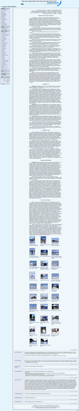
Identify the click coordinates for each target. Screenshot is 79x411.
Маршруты (3, 16)
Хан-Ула (3, 40)
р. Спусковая (56, 213)
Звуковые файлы (4, 19)
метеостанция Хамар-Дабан (5, 67)
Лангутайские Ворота (5, 35)
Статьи (3, 11)
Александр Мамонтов (18, 371)
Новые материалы (4, 23)
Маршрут (39, 10)
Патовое (3, 50)
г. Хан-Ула (40, 93)
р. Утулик (44, 187)
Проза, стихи (4, 10)
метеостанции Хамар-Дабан (47, 230)
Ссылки (3, 20)
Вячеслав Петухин (18, 352)
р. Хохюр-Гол (49, 187)
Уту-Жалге (44, 128)
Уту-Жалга (3, 47)
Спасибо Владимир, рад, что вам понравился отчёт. (34, 401)
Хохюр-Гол (3, 58)
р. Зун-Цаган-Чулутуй (43, 124)
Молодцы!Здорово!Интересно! (30, 397)
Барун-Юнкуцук (4, 39)
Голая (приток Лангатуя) (5, 34)
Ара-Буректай (4, 37)
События (3, 21)
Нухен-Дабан (4, 38)
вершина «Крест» (42, 155)
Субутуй (3, 56)
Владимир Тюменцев (18, 397)
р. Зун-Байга (44, 119)
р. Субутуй (36, 178)
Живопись (3, 22)
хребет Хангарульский (5, 60)
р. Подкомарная (46, 229)
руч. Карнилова (46, 216)
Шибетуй (3, 49)
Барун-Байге (34, 128)
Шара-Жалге (39, 128)
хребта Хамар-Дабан (53, 143)
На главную (77, 410)
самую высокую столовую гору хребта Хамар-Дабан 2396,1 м (40, 171)
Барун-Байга (4, 45)
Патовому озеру (37, 146)
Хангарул (3, 59)
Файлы (3, 17)
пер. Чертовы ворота (53, 226)
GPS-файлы (4, 18)
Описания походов (5, 9)
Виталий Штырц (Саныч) (17, 367)
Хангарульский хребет (37, 195)
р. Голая (51, 34)
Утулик (3, 57)
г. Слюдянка (39, 234)
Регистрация (3, 83)
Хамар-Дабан (4, 48)
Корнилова (3, 63)
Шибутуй (3, 51)
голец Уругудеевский (5, 61)
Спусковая (3, 62)
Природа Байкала (53, 2)
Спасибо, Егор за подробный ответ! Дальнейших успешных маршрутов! (37, 393)
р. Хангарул (34, 192)
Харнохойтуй (34, 151)
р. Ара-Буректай (57, 76)
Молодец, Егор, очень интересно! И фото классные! (34, 366)
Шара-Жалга (4, 46)
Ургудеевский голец (44, 195)
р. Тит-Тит (51, 76)
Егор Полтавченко (73, 349)
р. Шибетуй (49, 144)
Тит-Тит (3, 36)
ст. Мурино (39, 17)
